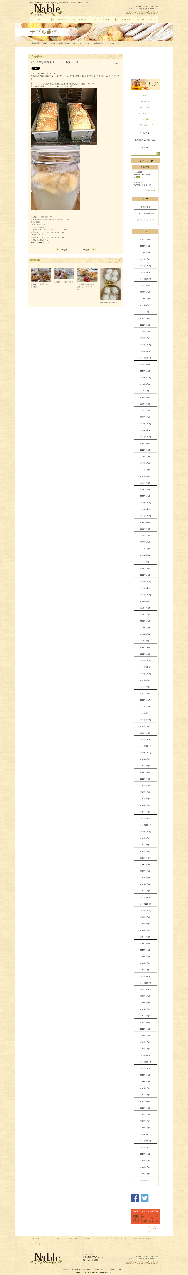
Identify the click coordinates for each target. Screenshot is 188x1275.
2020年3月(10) (145, 720)
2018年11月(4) (145, 825)
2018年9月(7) (145, 838)
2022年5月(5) (145, 549)
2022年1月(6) (145, 575)
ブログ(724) (145, 207)
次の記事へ (89, 250)
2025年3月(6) (145, 325)
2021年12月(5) (145, 582)
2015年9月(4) (145, 1075)
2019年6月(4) (145, 779)
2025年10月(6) (145, 279)
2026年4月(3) (145, 239)
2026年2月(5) (145, 253)
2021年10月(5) (145, 595)
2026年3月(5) (145, 246)
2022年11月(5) (145, 509)
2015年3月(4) (145, 1115)
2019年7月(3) (145, 772)
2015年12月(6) (145, 1055)
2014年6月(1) (145, 1174)
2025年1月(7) (145, 338)
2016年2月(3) (145, 1042)
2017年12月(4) (145, 897)
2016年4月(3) (145, 1029)
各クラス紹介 (145, 107)
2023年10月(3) (145, 437)
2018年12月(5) (145, 818)
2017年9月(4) (145, 917)
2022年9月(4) (145, 522)
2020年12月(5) (145, 661)
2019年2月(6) (145, 805)
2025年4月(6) (145, 318)
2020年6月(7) (145, 700)
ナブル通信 (145, 119)
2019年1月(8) (145, 812)
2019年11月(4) (145, 746)
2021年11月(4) (145, 588)
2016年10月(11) (145, 989)
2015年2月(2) (145, 1121)
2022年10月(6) (145, 516)
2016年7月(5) (145, 1009)
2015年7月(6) (145, 1088)
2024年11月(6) (145, 351)
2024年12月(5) (145, 345)
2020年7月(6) (145, 693)
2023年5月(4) (145, 470)
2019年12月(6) (145, 739)
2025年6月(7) (145, 305)
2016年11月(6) (145, 983)
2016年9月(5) (145, 996)
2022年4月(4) (145, 555)
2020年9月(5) (145, 680)
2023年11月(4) (145, 430)
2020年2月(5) (145, 726)
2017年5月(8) (145, 943)
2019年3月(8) (145, 799)
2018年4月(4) (145, 871)
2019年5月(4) (145, 786)
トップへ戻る (151, 1229)
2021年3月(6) (145, 641)
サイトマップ (145, 147)
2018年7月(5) (145, 851)
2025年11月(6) (145, 272)
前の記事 (61, 250)
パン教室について (145, 101)
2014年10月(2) (145, 1147)
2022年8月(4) (145, 529)
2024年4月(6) (145, 397)
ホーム (145, 95)
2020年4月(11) (145, 713)
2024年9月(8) (145, 364)
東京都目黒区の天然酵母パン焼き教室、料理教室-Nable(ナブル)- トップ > (56, 43)
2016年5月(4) (145, 1022)
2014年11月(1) (145, 1141)
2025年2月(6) (145, 332)
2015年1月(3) (145, 1128)
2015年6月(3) (145, 1095)
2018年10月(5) (145, 832)
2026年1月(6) (145, 259)
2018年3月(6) (145, 878)
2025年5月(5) (145, 312)
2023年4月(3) (145, 476)
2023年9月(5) (145, 443)
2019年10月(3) (145, 753)
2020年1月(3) (145, 733)
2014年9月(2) (145, 1154)
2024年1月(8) (145, 417)
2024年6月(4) (145, 384)
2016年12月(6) (145, 976)
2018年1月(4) (145, 891)
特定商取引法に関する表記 (145, 140)
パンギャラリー (145, 113)
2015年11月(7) (145, 1062)
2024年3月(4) (145, 404)
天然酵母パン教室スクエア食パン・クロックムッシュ (86, 286)
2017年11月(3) (145, 904)
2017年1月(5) (145, 970)
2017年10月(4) (145, 911)
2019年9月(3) (145, 759)
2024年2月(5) (145, 410)
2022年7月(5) (145, 536)
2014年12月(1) (145, 1134)
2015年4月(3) (145, 1108)
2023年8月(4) (145, 450)
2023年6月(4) (145, 463)
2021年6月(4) (145, 621)
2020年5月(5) (145, 707)
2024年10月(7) (145, 358)
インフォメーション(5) (145, 220)
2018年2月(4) (145, 884)
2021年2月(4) (145, 647)
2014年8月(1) (145, 1161)
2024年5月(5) (145, 391)
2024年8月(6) (145, 371)
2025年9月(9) (145, 285)
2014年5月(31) (145, 1180)
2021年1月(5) (145, 654)
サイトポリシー (145, 133)
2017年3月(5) (145, 957)
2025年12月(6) (145, 266)
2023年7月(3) (145, 457)
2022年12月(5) (145, 503)
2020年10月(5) (145, 674)
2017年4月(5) (145, 950)
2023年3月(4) (145, 483)
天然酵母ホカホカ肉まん (109, 303)
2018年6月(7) (145, 858)
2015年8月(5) (145, 1082)
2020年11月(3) (145, 667)
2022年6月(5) (145, 542)
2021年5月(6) (145, 628)
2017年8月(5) (145, 924)
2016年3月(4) (145, 1036)
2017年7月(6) (145, 930)
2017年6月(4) (145, 937)
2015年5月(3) (145, 1101)
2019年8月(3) (145, 766)
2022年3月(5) (145, 562)
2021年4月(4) (145, 634)
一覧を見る (151, 190)
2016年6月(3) (145, 1016)
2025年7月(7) (145, 299)
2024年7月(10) (145, 378)
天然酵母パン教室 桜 (142, 185)
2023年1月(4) (145, 496)
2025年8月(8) (145, 292)
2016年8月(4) (145, 1003)
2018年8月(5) (145, 845)
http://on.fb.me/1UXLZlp (40, 243)
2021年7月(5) (145, 614)
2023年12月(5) (145, 424)
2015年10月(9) (145, 1068)
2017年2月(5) (145, 963)
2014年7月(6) (145, 1167)
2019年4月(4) (145, 792)
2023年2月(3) (145, 489)
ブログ (85, 43)
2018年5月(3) (145, 864)
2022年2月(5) (145, 568)
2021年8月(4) (145, 608)
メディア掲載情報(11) (145, 213)
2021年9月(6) (145, 601)
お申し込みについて (145, 125)
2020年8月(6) (145, 687)
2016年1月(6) (145, 1049)
